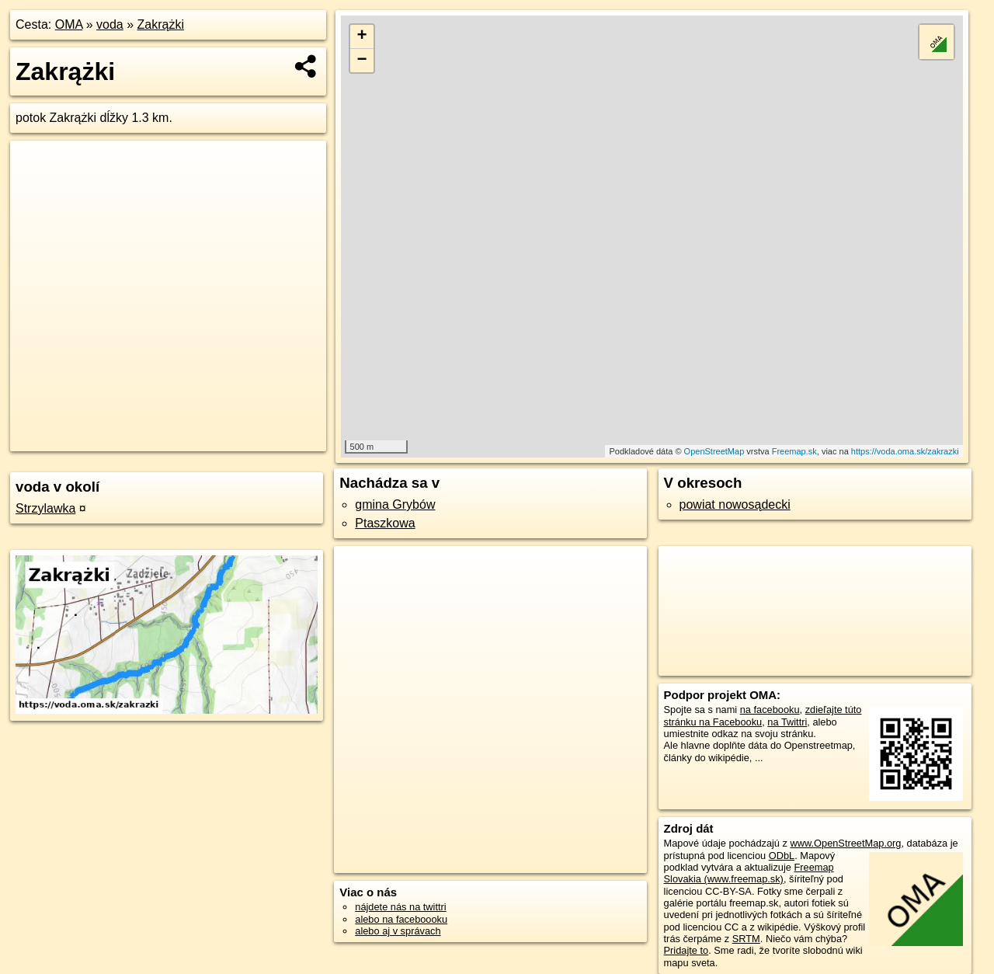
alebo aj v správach (397, 931)
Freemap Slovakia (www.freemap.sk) (749, 873)
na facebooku (770, 709)
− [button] (362, 60)
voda (109, 24)
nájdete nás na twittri (400, 907)
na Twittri (787, 722)
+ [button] (362, 36)
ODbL (781, 855)
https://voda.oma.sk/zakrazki (905, 451)
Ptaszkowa (385, 523)
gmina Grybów (395, 504)
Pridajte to (686, 950)
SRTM (746, 938)
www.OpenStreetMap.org (845, 843)
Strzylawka (45, 508)
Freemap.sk (794, 451)
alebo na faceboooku (401, 919)
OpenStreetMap (714, 451)
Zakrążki (160, 24)
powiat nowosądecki (735, 504)
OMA (69, 24)
